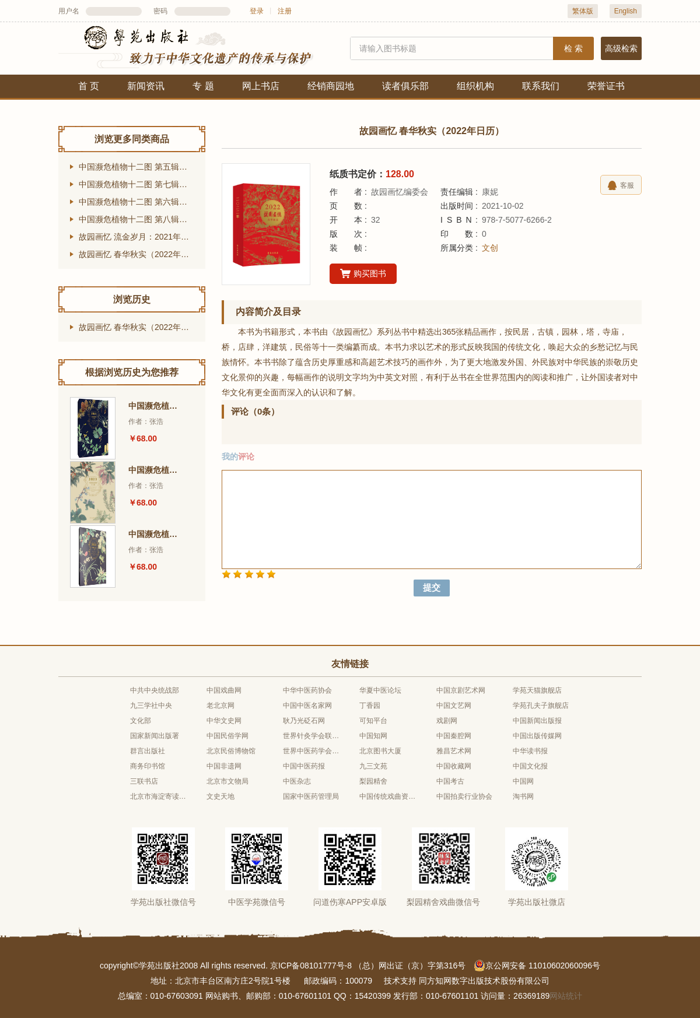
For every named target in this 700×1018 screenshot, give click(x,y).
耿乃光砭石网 (304, 721)
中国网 (523, 781)
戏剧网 (446, 721)
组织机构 (475, 86)
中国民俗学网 (227, 736)
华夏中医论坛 (380, 690)
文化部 (140, 721)
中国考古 (450, 781)
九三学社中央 (151, 705)
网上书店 (260, 86)
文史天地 (220, 796)
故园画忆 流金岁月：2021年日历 (138, 236)
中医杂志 (297, 781)
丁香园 (369, 705)
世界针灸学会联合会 (311, 736)
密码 (160, 11)
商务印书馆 (147, 766)
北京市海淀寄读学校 (158, 796)
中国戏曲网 (224, 690)
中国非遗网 (224, 766)
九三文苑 (373, 766)
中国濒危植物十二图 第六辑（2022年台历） (142, 201)
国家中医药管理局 (311, 796)
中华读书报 (530, 751)
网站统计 (566, 996)
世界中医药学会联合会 (311, 751)
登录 (257, 11)
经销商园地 (330, 86)
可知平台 (373, 721)
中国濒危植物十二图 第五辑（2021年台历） (142, 166)
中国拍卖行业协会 (464, 796)
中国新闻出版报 (537, 721)
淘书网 (523, 796)
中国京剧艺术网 (460, 690)
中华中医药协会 (307, 690)
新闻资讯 (145, 86)
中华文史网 (224, 721)
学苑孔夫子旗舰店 (541, 705)
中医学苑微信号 (256, 902)
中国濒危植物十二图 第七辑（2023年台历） (142, 184)
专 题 (203, 86)
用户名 (68, 11)
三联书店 (144, 781)
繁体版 (582, 11)
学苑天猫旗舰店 (537, 690)
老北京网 (220, 705)
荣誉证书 (606, 86)
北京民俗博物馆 (231, 751)
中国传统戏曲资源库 (387, 796)
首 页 (88, 86)
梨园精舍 (373, 781)
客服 (621, 185)
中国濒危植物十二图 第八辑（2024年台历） (142, 219)
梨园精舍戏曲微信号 (443, 902)
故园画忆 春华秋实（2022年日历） (142, 254)
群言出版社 (147, 751)
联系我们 (540, 86)
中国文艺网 (453, 705)
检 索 (573, 48)
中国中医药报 (304, 766)
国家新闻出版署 (154, 736)
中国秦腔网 (453, 736)
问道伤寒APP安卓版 (350, 902)
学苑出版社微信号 (163, 902)
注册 (285, 11)
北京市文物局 (227, 781)
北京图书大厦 (380, 751)
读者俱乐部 (405, 86)
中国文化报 (530, 766)
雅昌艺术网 (453, 751)
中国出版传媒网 (537, 736)
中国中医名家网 (307, 705)
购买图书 (363, 274)
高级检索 (621, 48)
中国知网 (373, 736)
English (625, 11)
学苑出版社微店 (536, 902)
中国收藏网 (453, 766)
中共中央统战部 (154, 690)
